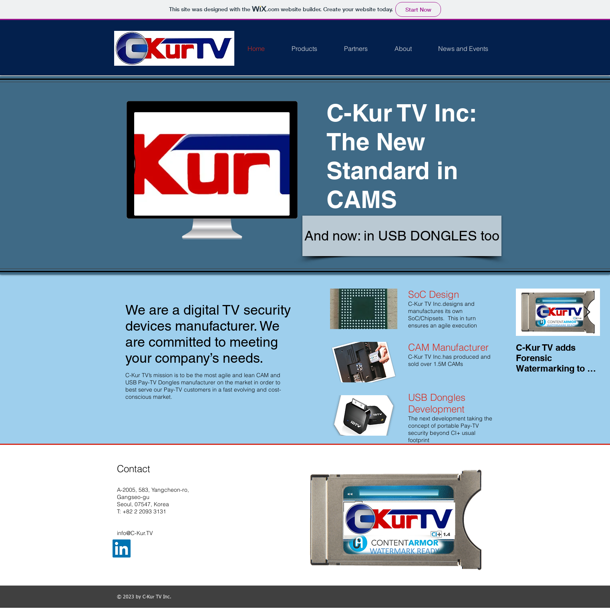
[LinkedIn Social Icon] (122, 548)
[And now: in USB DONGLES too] (401, 236)
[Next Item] (587, 312)
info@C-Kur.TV (135, 533)
